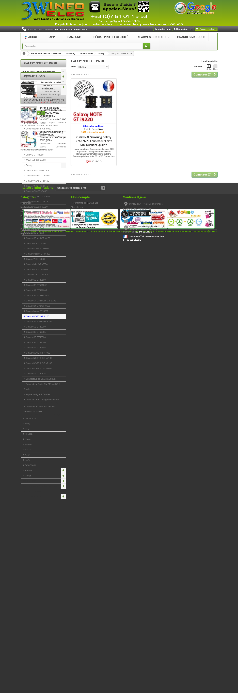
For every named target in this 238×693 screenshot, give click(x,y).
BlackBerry (30, 434)
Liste (215, 67)
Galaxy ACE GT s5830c (37, 212)
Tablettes (29, 87)
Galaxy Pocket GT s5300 (37, 254)
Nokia (27, 439)
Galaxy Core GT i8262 (36, 274)
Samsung (70, 53)
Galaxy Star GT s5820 (36, 207)
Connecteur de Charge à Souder (41, 379)
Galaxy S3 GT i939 (34, 233)
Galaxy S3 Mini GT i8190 (37, 238)
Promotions (34, 507)
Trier (73, 66)
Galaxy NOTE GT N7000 (37, 353)
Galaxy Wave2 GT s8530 (37, 175)
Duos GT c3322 (33, 134)
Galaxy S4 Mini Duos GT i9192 (40, 300)
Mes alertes (77, 638)
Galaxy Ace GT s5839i (36, 269)
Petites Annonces (32, 491)
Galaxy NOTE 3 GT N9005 (38, 368)
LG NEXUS (30, 418)
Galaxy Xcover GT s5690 (38, 196)
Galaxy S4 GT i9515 (35, 373)
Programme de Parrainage (84, 634)
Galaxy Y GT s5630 (35, 186)
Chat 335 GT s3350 (35, 149)
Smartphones (86, 53)
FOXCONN (30, 465)
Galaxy (101, 53)
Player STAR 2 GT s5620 (37, 118)
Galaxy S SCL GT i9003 (37, 222)
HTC (26, 429)
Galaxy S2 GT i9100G (36, 285)
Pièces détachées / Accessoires (46, 53)
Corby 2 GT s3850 (34, 154)
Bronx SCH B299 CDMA (37, 97)
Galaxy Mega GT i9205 (37, 311)
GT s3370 (30, 108)
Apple (27, 76)
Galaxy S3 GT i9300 (35, 326)
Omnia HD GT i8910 (35, 123)
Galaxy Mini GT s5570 (36, 264)
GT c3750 (30, 144)
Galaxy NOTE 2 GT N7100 (38, 358)
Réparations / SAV (32, 496)
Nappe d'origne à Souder (37, 394)
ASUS (27, 449)
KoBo (27, 460)
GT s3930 (30, 113)
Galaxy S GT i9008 (34, 227)
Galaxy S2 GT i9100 (35, 280)
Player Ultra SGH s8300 (37, 102)
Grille (209, 67)
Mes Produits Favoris (82, 647)
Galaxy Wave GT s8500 (37, 181)
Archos (28, 444)
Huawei (28, 470)
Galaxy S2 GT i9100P (36, 290)
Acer (26, 455)
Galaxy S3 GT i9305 (35, 332)
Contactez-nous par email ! (143, 652)
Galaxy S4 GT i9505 (35, 347)
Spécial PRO (29, 481)
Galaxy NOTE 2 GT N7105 (38, 363)
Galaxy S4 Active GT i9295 (38, 321)
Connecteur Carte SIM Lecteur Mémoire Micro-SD (44, 410)
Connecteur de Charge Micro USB (44, 401)
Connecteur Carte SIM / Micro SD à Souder (42, 386)
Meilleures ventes (30, 642)
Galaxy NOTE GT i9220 (37, 316)
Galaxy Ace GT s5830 (36, 243)
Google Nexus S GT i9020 (38, 128)
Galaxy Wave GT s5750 (37, 201)
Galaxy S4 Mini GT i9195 (37, 306)
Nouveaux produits (30, 638)
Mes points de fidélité (82, 642)
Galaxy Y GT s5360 (35, 259)
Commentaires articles (44, 553)
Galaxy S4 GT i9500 (35, 342)
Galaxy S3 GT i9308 (35, 337)
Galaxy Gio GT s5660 (36, 191)
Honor (27, 475)
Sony (27, 423)
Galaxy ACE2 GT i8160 (37, 248)
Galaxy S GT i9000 (34, 217)
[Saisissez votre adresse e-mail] (80, 619)
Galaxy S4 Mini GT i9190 (37, 295)
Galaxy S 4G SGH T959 (37, 170)
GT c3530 (30, 139)
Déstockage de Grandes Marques (40, 486)
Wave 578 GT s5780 (35, 160)
